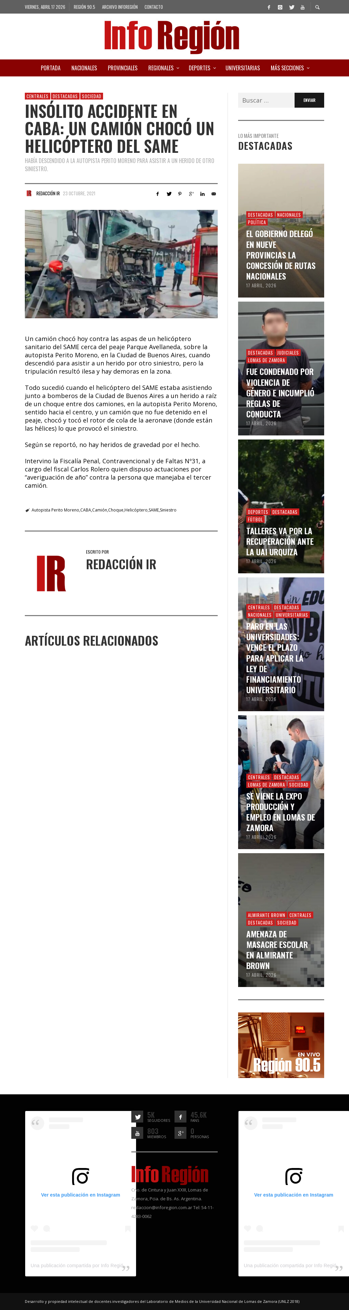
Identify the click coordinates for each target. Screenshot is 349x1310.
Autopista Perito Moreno (55, 510)
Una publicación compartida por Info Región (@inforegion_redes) (101, 1265)
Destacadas (65, 96)
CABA (85, 510)
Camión (99, 510)
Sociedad (91, 96)
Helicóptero (136, 510)
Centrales (38, 96)
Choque (115, 510)
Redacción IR (48, 193)
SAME (154, 510)
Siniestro (168, 510)
